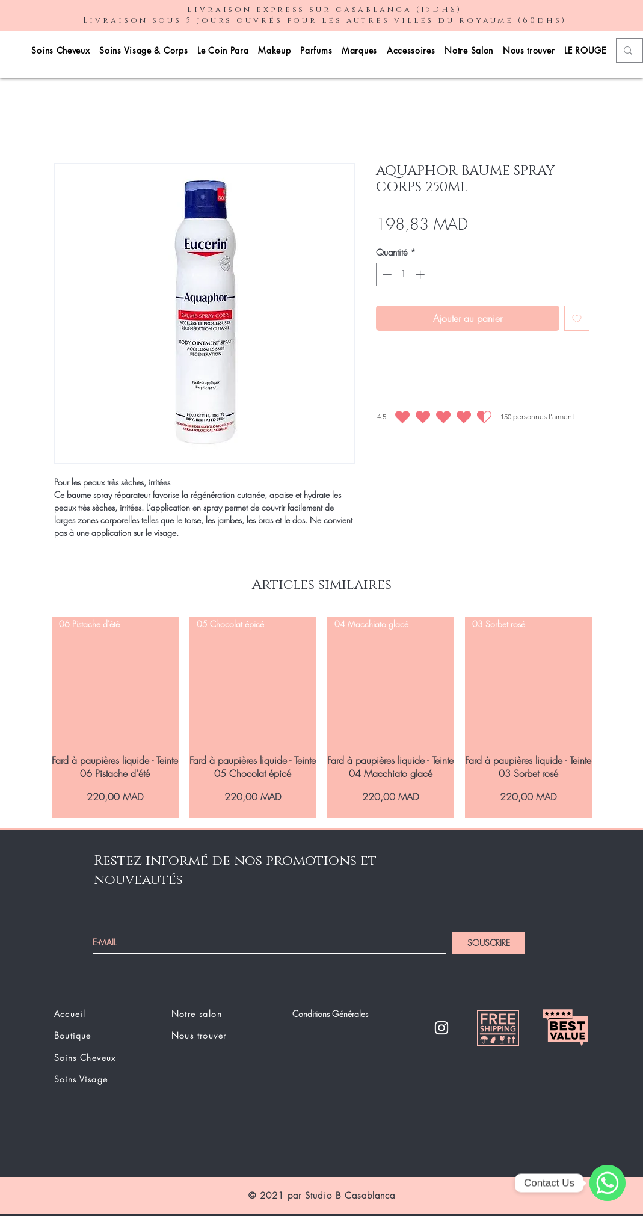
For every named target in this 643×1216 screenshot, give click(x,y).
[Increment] (421, 274)
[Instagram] (441, 1028)
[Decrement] (386, 274)
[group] (322, 717)
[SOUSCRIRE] (488, 943)
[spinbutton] (403, 274)
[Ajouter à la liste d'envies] (576, 318)
